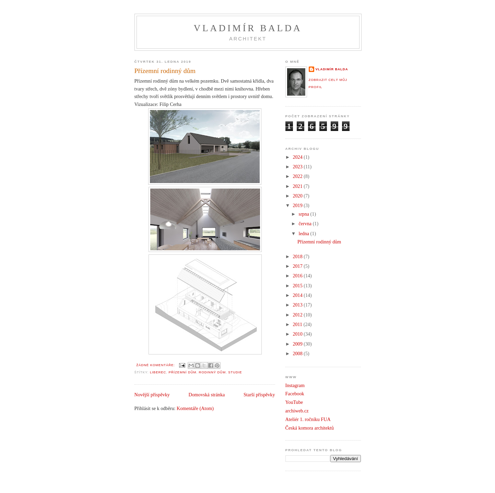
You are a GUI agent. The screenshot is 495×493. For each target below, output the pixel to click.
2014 (298, 295)
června (305, 223)
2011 (298, 324)
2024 (298, 157)
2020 (298, 196)
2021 (298, 186)
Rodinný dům (212, 372)
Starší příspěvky (259, 394)
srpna (304, 214)
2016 (298, 275)
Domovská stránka (207, 394)
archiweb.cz (297, 410)
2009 (298, 344)
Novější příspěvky (152, 394)
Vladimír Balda (248, 28)
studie (235, 372)
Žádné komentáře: (156, 365)
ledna (304, 233)
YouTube (294, 402)
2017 (298, 266)
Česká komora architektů (309, 428)
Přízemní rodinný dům (165, 70)
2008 (298, 353)
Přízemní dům (182, 372)
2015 (298, 285)
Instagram (295, 385)
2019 (298, 205)
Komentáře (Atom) (195, 408)
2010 (298, 334)
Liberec (158, 372)
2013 (298, 305)
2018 (298, 256)
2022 (298, 176)
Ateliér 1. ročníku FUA (308, 419)
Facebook (294, 393)
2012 (298, 314)
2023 (298, 166)
